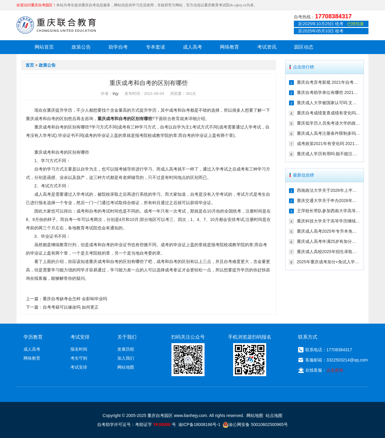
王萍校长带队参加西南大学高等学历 (328, 210)
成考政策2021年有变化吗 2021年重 (328, 143)
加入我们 (125, 358)
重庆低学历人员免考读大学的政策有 (328, 123)
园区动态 (303, 47)
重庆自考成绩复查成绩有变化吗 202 (328, 112)
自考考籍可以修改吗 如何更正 (71, 307)
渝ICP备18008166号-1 (199, 424)
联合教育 (171, 118)
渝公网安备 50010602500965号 (255, 424)
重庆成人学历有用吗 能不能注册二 (328, 153)
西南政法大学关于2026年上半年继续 (328, 190)
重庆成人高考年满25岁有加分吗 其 (328, 241)
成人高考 (192, 47)
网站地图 (125, 367)
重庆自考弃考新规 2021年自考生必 (328, 82)
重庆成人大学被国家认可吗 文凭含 (328, 102)
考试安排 (78, 367)
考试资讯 (266, 47)
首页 (30, 65)
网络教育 (229, 47)
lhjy (115, 93)
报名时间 (78, 349)
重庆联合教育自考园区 (56, 25)
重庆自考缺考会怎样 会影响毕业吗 (75, 298)
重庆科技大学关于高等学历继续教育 (328, 221)
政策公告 (81, 47)
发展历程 (125, 349)
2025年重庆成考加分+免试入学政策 (328, 261)
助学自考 (118, 47)
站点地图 (274, 415)
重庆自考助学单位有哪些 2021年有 (328, 92)
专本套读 (155, 47)
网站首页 (44, 47)
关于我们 (127, 337)
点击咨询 (334, 370)
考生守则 (78, 358)
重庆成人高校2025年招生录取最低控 (328, 251)
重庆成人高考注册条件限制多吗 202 (328, 133)
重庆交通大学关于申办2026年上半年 (328, 200)
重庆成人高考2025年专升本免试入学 (328, 231)
